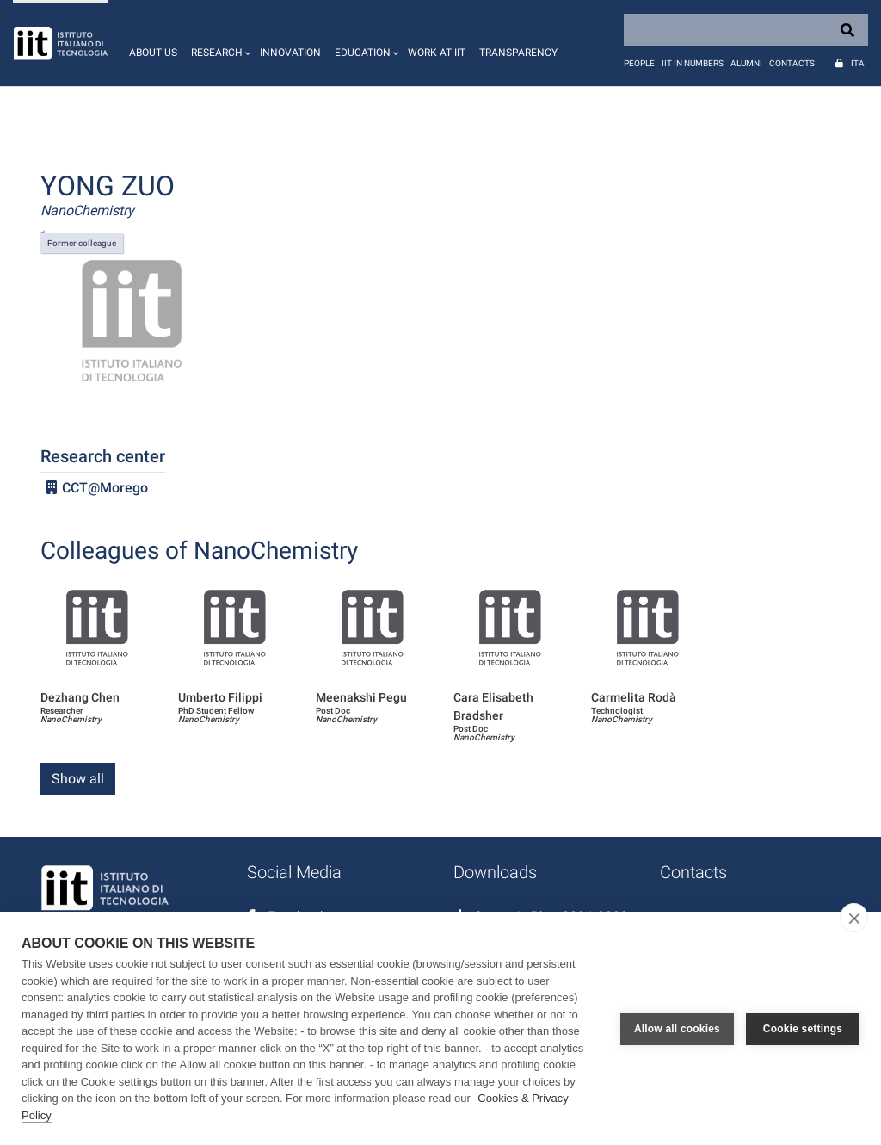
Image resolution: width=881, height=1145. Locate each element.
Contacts (792, 63)
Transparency (518, 52)
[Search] (746, 30)
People (639, 63)
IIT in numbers (693, 63)
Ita (858, 63)
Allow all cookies (677, 1029)
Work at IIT (436, 52)
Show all (78, 779)
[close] (854, 917)
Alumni (746, 63)
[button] (218, 43)
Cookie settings (802, 1029)
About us (153, 52)
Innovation (290, 52)
